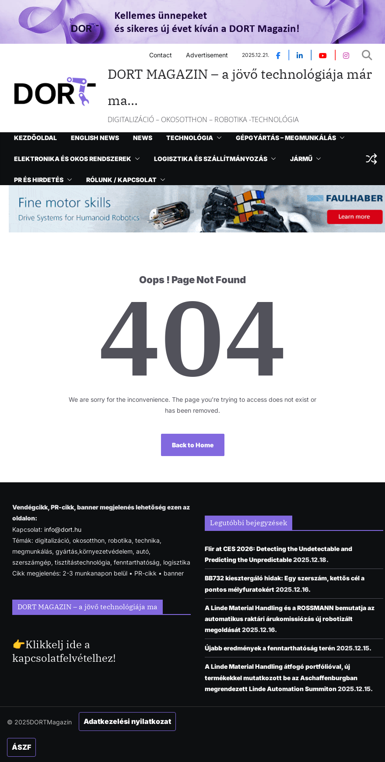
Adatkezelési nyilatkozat (127, 721)
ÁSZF (21, 747)
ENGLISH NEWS (95, 137)
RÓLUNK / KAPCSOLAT (121, 179)
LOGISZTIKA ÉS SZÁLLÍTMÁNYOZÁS (210, 158)
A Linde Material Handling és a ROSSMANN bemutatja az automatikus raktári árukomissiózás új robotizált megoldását (289, 618)
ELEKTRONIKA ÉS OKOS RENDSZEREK (72, 158)
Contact (160, 55)
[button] (217, 138)
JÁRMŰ (301, 158)
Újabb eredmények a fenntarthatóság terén (270, 648)
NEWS (142, 137)
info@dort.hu (62, 529)
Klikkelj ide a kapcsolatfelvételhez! (64, 651)
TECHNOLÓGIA (189, 137)
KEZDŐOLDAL (35, 137)
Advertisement (207, 55)
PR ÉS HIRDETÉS (38, 179)
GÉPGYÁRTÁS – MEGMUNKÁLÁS (286, 137)
